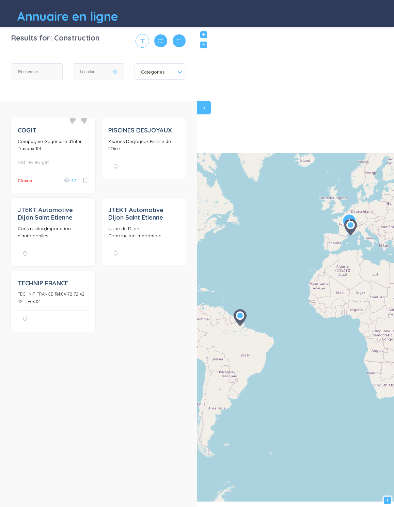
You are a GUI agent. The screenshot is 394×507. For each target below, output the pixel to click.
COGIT (27, 130)
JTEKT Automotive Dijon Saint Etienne (45, 214)
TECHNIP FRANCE (43, 283)
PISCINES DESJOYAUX (140, 130)
